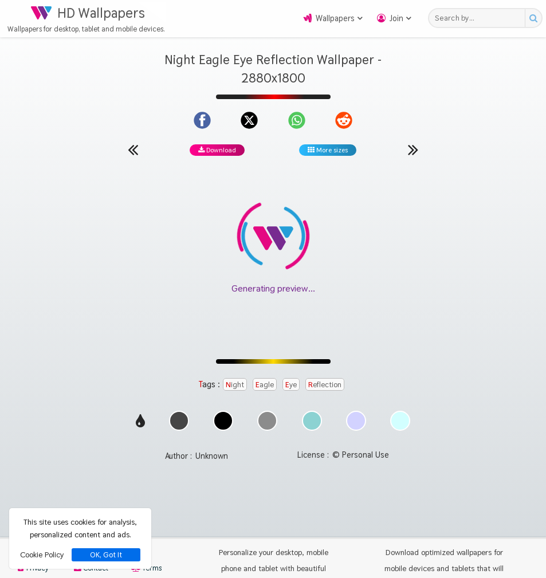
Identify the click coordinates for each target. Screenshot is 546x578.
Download (217, 150)
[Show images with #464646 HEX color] (179, 428)
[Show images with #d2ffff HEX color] (400, 428)
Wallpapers (335, 18)
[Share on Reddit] (343, 120)
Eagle (265, 384)
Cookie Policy (42, 554)
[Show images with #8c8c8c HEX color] (267, 428)
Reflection (324, 384)
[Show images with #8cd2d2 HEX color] (312, 428)
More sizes (328, 150)
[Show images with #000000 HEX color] (223, 428)
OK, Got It (106, 555)
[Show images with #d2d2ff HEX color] (356, 428)
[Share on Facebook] (202, 120)
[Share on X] (249, 120)
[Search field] (480, 18)
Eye (291, 384)
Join (396, 18)
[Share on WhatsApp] (296, 120)
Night (235, 384)
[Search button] (533, 18)
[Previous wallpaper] (133, 149)
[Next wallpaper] (413, 149)
